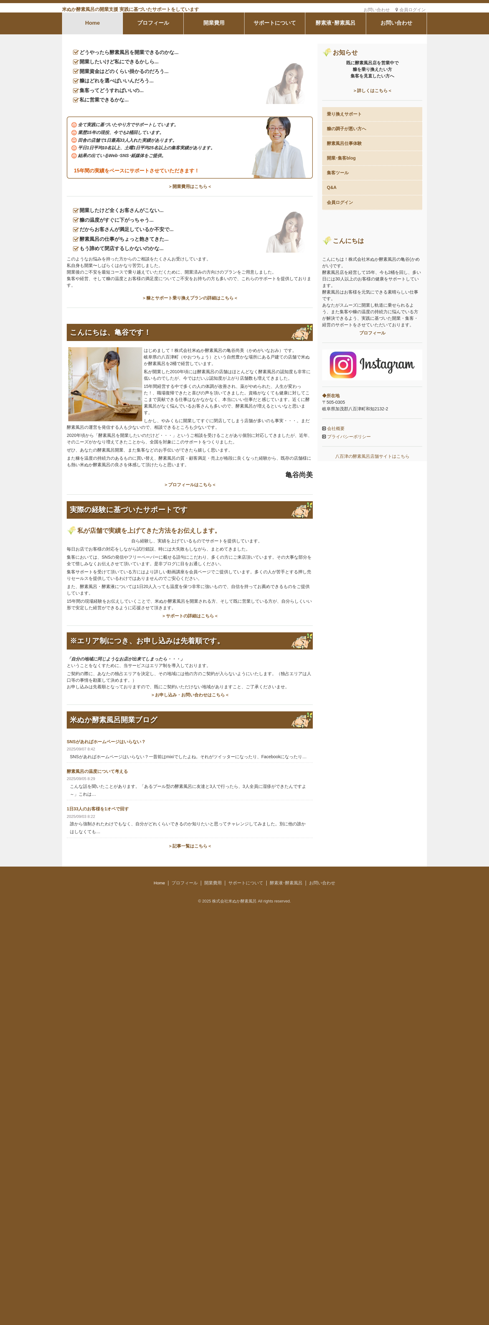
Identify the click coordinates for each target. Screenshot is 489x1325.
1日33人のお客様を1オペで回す (98, 1126)
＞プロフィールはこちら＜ (190, 789)
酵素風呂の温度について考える (97, 1088)
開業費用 (214, 80)
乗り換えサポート (344, 170)
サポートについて (275, 80)
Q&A (331, 244)
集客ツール (338, 229)
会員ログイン (410, 9)
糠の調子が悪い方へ (346, 185)
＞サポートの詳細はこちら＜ (190, 933)
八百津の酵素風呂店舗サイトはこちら (372, 725)
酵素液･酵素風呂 (336, 80)
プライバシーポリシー (348, 706)
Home (92, 80)
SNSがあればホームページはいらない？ (106, 1059)
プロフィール (153, 80)
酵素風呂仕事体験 (344, 200)
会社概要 (335, 697)
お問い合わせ (377, 9)
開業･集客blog (341, 215)
